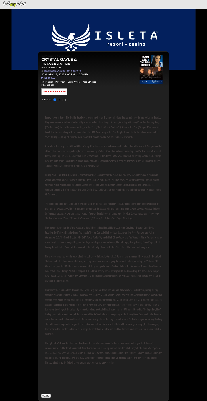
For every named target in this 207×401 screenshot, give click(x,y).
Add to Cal (48, 78)
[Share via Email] (64, 99)
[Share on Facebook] (54, 99)
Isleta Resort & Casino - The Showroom (62, 71)
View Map (46, 396)
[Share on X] (59, 99)
